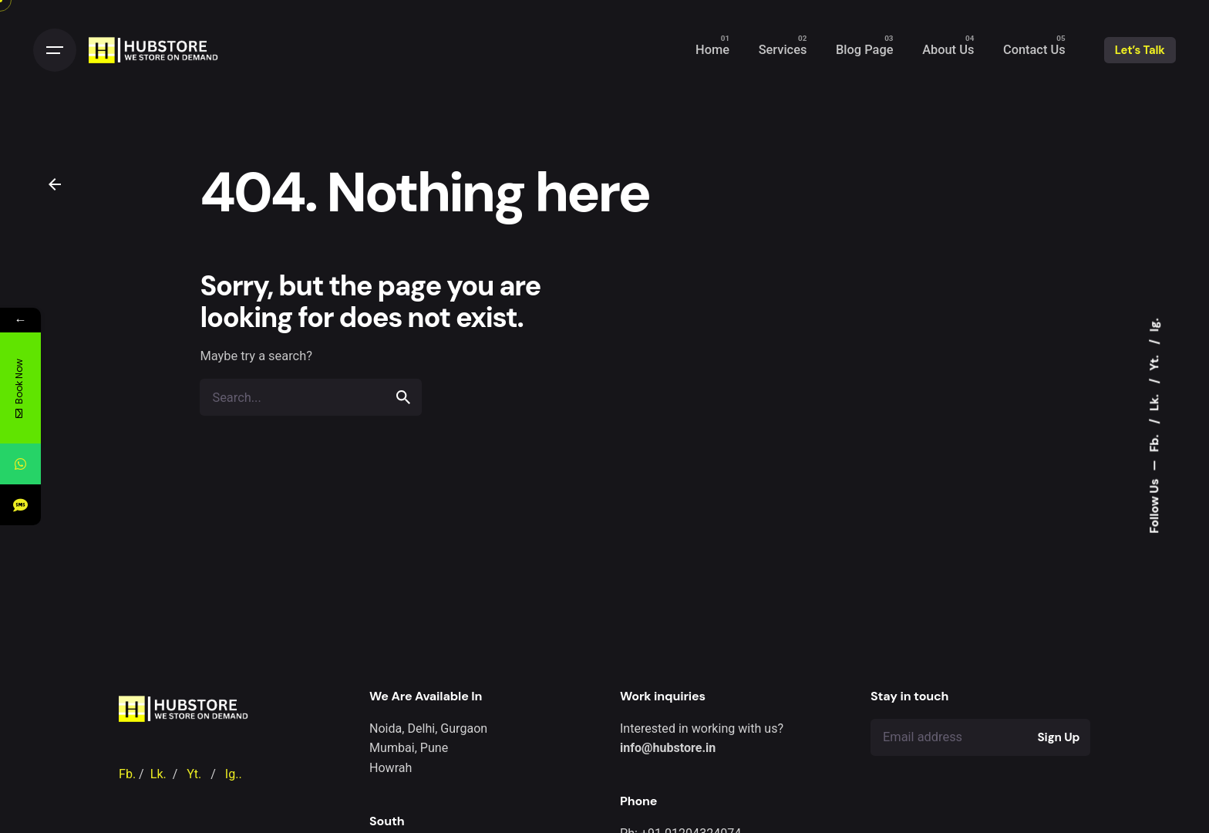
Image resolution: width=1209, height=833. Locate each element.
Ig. (1153, 325)
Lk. (1153, 401)
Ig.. (233, 774)
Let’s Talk (1140, 50)
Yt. (1153, 361)
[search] (403, 397)
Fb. (1153, 442)
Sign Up (1059, 737)
